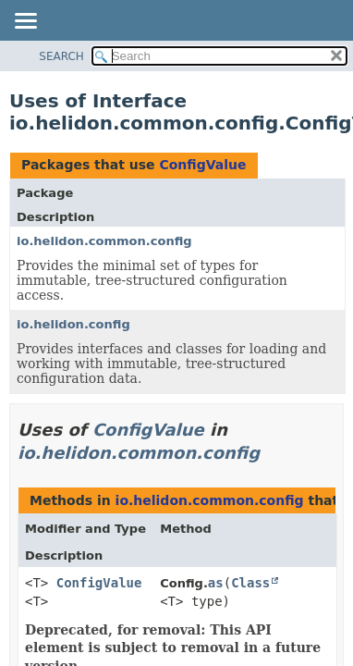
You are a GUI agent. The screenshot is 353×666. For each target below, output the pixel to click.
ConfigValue (202, 164)
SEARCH (61, 56)
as (216, 582)
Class (250, 582)
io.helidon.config (73, 324)
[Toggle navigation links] (25, 22)
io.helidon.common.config (104, 241)
